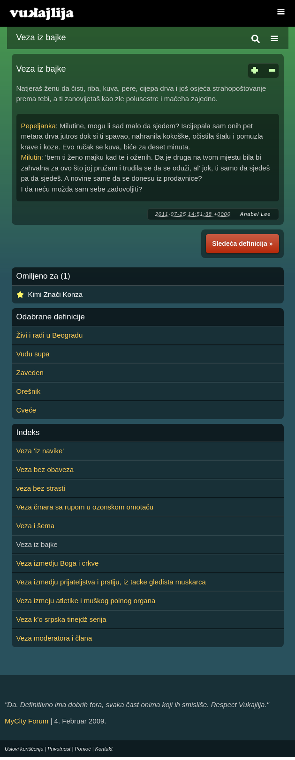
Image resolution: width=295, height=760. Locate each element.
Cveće (26, 410)
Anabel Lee (255, 214)
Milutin (31, 157)
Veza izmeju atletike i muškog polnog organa (86, 601)
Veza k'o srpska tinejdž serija (61, 619)
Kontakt (104, 749)
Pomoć (83, 749)
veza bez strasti (40, 488)
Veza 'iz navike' (40, 451)
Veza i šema (35, 526)
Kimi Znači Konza (55, 294)
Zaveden (30, 372)
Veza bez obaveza (45, 469)
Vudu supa (33, 354)
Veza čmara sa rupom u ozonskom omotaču (85, 507)
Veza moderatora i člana (54, 638)
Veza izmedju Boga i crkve (57, 563)
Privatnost (59, 749)
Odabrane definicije (50, 317)
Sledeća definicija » (242, 243)
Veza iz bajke (41, 37)
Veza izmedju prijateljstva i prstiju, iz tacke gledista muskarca (111, 582)
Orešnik (28, 391)
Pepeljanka (38, 126)
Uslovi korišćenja (24, 749)
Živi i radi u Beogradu (49, 335)
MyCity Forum (26, 721)
